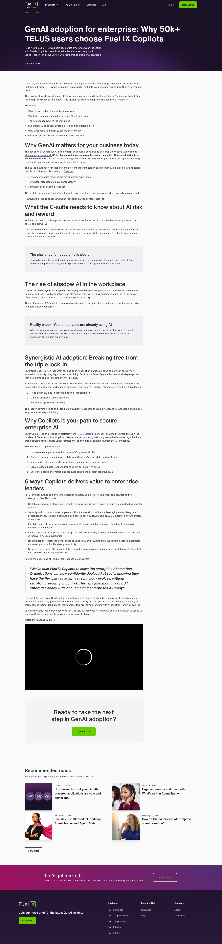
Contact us (126, 610)
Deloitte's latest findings (61, 158)
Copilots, (36, 434)
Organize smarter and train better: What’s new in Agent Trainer (164, 791)
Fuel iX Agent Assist (117, 921)
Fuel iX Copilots (115, 909)
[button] (51, 5)
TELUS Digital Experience (90, 434)
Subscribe (27, 920)
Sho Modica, (35, 559)
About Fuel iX (72, 5)
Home (27, 12)
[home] (31, 5)
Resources (90, 5)
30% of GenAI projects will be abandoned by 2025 (76, 229)
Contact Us (188, 5)
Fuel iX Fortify (114, 927)
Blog (103, 5)
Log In (171, 5)
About (177, 909)
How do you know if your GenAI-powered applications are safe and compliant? (78, 793)
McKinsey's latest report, (38, 155)
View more (33, 850)
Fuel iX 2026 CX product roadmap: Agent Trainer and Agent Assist (78, 821)
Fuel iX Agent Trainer (118, 915)
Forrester (68, 171)
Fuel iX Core (114, 932)
